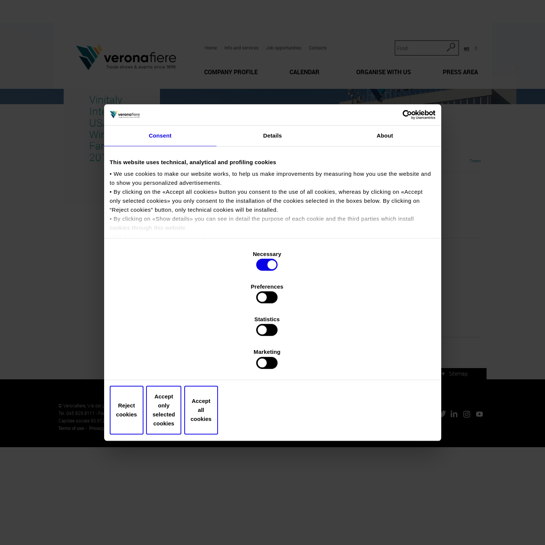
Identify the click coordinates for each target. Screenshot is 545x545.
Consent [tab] (160, 203)
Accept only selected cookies (272, 361)
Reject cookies (164, 361)
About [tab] (385, 203)
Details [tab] (272, 203)
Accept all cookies (380, 361)
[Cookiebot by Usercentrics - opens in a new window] (400, 178)
